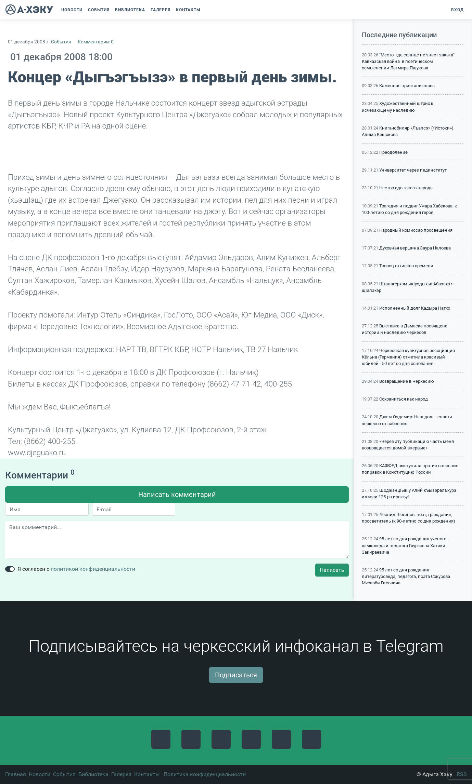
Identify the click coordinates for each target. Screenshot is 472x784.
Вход (457, 10)
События (61, 42)
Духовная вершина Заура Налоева (415, 248)
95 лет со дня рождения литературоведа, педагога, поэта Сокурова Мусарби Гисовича (406, 576)
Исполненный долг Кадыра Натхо (414, 308)
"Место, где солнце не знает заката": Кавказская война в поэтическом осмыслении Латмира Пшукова (409, 61)
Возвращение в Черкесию (406, 381)
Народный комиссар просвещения (415, 230)
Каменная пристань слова (407, 85)
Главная (15, 774)
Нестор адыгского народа (406, 187)
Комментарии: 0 (96, 42)
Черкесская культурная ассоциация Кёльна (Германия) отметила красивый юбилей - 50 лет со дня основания (408, 357)
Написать (332, 570)
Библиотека (93, 774)
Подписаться (236, 675)
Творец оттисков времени (406, 265)
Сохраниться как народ (403, 399)
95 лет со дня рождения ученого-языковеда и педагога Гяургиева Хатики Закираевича (405, 545)
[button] (206, 10)
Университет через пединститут (413, 170)
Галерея (121, 774)
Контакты (147, 774)
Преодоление (393, 152)
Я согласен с (76, 569)
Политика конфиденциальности (205, 774)
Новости (39, 774)
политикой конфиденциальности (93, 569)
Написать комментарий (177, 494)
